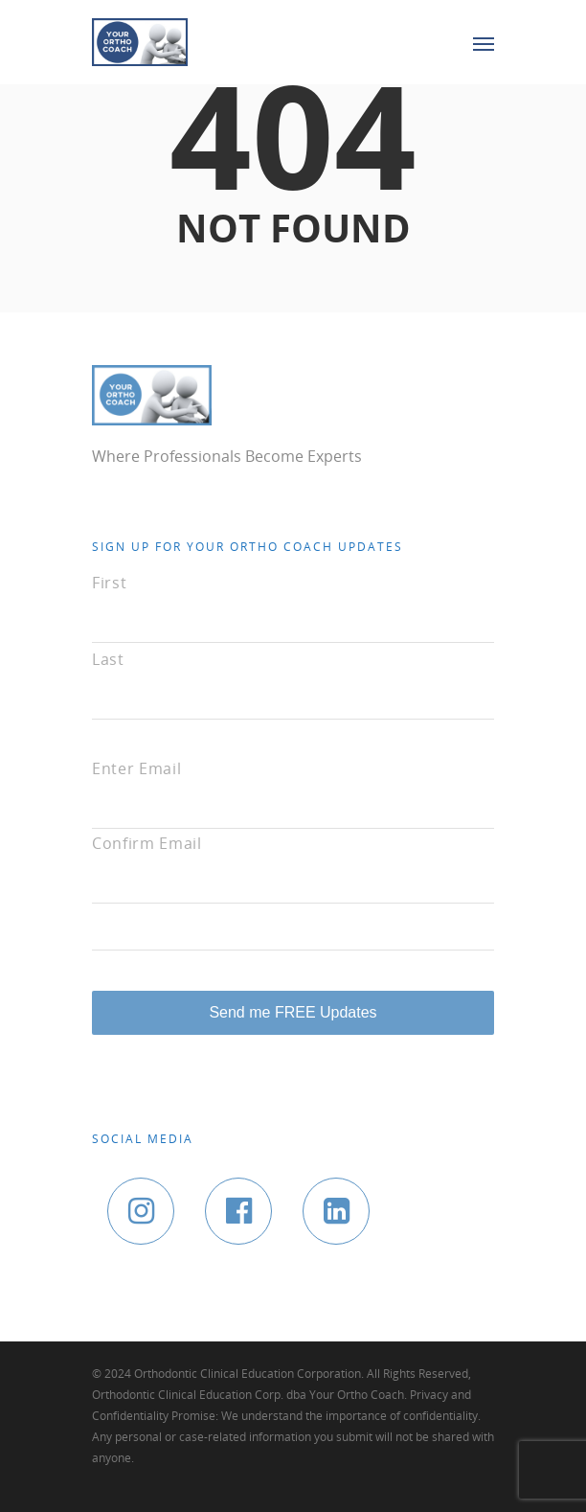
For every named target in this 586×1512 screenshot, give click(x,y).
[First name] (293, 615)
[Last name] (293, 692)
